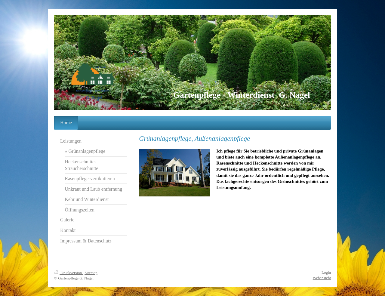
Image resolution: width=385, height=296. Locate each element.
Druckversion (68, 272)
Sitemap (91, 272)
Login (326, 272)
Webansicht (322, 278)
